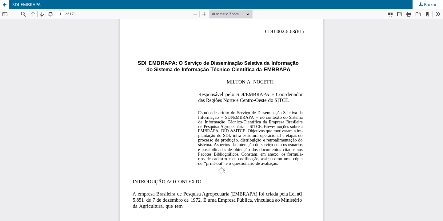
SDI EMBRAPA (26, 4)
